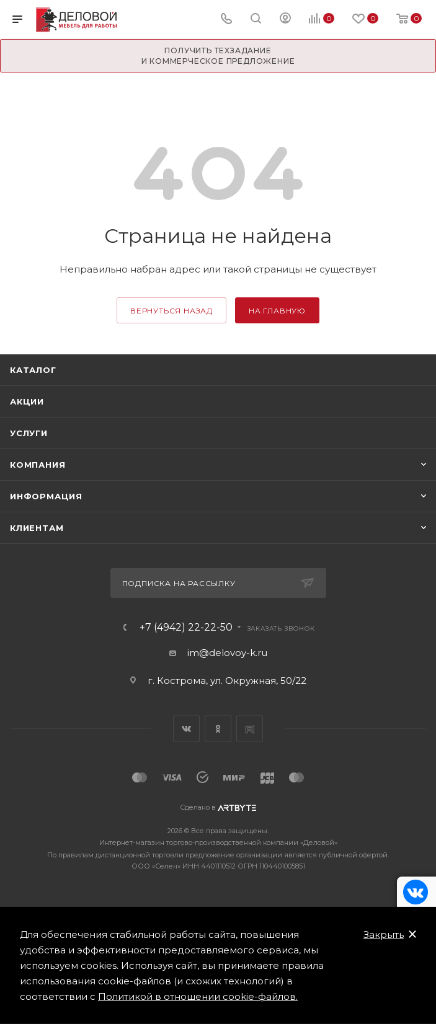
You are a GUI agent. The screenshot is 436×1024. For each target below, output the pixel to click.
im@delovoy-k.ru (227, 653)
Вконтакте (186, 728)
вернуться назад (171, 310)
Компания (37, 465)
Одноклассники (218, 728)
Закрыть (383, 934)
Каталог (33, 370)
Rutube (249, 728)
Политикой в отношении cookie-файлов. (198, 996)
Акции (27, 401)
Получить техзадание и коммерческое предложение (218, 56)
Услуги (29, 433)
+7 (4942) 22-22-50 (186, 627)
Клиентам (36, 528)
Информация (46, 496)
